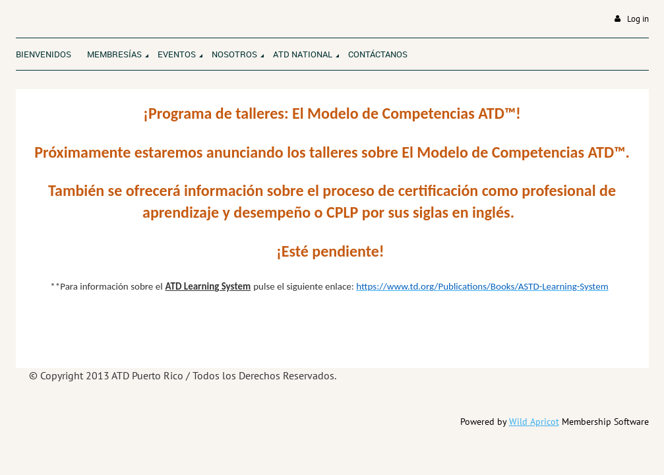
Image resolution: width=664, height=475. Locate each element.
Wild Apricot (534, 422)
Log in (638, 18)
